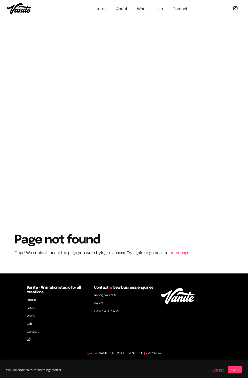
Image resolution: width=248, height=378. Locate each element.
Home (101, 8)
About (121, 8)
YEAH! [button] (235, 369)
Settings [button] (218, 370)
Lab (159, 8)
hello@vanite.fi (105, 295)
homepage (179, 252)
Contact (180, 8)
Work (142, 8)
